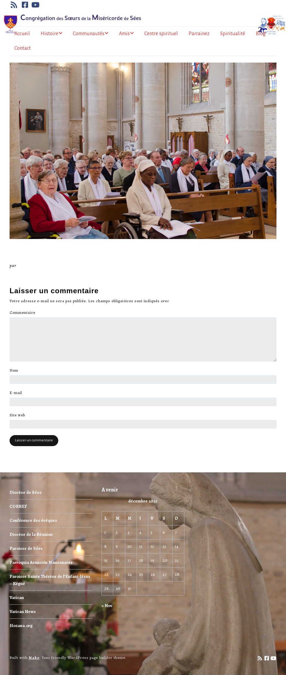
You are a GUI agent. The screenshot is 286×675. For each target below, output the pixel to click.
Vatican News (23, 612)
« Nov (107, 606)
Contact (22, 48)
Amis (124, 33)
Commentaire (24, 312)
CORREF (18, 506)
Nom (16, 370)
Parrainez (199, 33)
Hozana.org (21, 626)
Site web (17, 415)
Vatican (17, 597)
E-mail (17, 392)
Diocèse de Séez (26, 492)
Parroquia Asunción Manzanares (41, 562)
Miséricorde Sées (36, 266)
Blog (261, 33)
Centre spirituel (161, 33)
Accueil (22, 33)
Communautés (88, 33)
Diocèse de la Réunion (31, 534)
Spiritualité (232, 33)
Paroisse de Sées (26, 548)
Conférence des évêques (33, 520)
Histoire (49, 33)
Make (34, 657)
